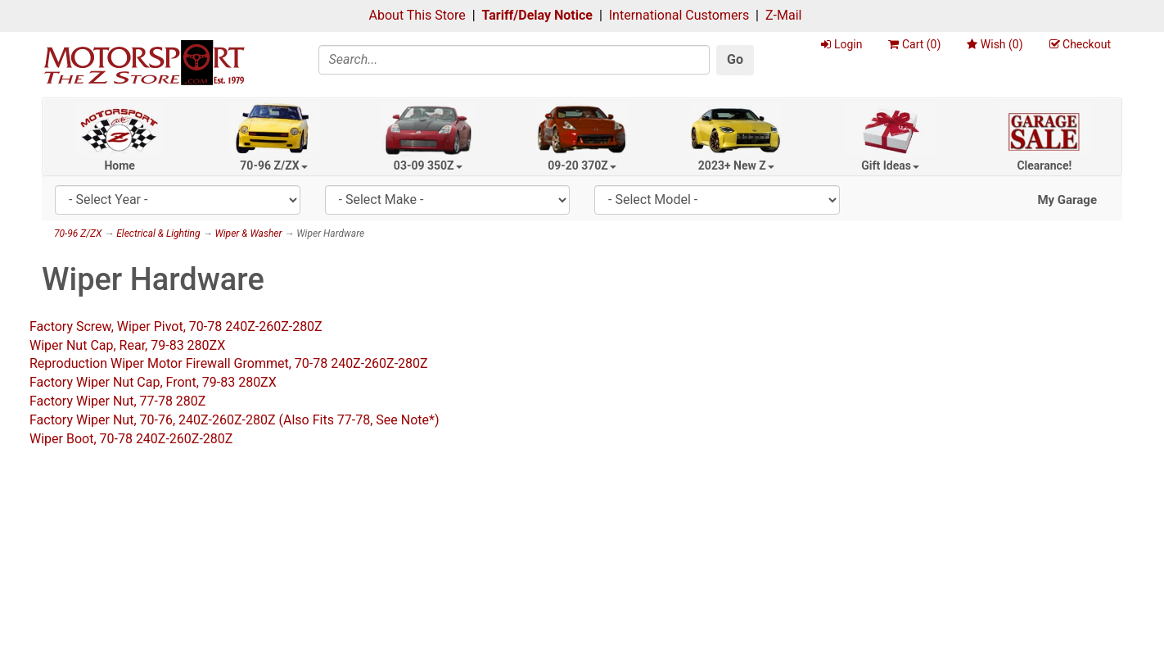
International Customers (679, 15)
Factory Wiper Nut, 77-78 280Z (117, 401)
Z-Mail (783, 15)
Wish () (994, 44)
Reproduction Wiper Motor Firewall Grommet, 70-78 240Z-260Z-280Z (228, 363)
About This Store (417, 15)
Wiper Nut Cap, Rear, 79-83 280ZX (127, 345)
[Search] (514, 60)
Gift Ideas (890, 165)
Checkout (1080, 44)
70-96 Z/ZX (273, 165)
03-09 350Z (428, 165)
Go (735, 59)
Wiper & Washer (248, 233)
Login (841, 44)
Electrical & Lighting (158, 233)
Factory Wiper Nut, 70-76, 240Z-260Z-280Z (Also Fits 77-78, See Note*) (234, 420)
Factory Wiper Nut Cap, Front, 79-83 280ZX (153, 382)
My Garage (1067, 200)
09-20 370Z (582, 165)
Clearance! (1044, 165)
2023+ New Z (736, 165)
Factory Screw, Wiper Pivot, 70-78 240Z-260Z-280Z (176, 326)
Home (119, 165)
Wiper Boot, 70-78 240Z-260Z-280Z (130, 439)
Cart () (914, 44)
